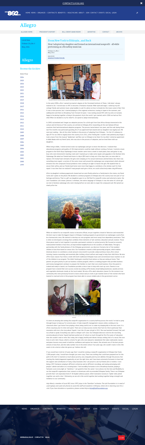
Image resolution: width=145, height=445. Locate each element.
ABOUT (81, 13)
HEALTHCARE (72, 13)
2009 (22, 132)
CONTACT (94, 13)
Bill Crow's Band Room (71, 32)
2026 (22, 77)
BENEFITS (61, 13)
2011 (22, 125)
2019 (22, 99)
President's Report (47, 32)
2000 (22, 161)
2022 (22, 90)
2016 (22, 109)
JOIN (87, 13)
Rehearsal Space (26, 437)
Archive (119, 32)
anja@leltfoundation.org (56, 58)
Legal (47, 437)
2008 (22, 135)
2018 (22, 103)
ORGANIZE (41, 13)
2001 (22, 158)
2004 (22, 148)
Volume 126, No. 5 (28, 43)
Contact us (39, 437)
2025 (22, 80)
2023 (22, 86)
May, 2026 (26, 47)
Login (121, 438)
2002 (22, 155)
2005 (22, 145)
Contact (105, 32)
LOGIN (114, 13)
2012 (22, 122)
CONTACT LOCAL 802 (73, 3)
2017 (22, 106)
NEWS (33, 13)
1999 (22, 164)
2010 (22, 129)
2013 (22, 119)
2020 (22, 96)
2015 (22, 112)
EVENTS (102, 13)
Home (28, 13)
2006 (22, 142)
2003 (22, 151)
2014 (22, 116)
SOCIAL (108, 13)
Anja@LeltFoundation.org (99, 388)
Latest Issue (26, 40)
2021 (22, 93)
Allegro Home (26, 32)
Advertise (91, 32)
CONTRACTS (52, 13)
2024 (22, 83)
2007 (22, 138)
